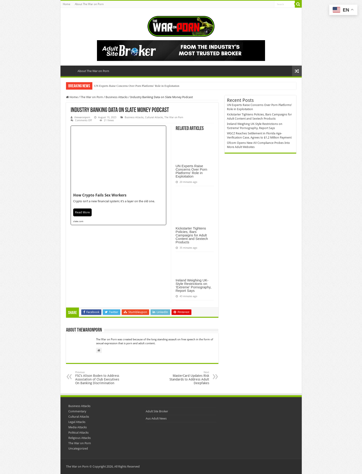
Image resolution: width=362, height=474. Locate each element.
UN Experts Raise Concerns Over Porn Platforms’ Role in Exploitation (136, 86)
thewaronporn (82, 117)
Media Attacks (77, 427)
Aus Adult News (156, 418)
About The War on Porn (89, 4)
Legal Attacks (76, 422)
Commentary (77, 411)
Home (66, 4)
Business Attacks (117, 97)
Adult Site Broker (157, 411)
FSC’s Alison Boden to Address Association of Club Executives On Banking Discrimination (99, 378)
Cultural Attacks (154, 117)
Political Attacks (78, 432)
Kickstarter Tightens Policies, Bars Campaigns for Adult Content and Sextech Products (192, 235)
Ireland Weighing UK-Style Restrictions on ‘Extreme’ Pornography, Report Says (193, 285)
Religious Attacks (79, 438)
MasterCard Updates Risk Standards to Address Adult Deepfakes (185, 378)
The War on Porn (91, 97)
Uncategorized (78, 448)
